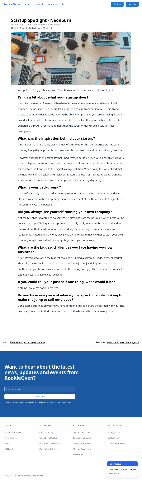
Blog (63, 4)
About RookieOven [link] (12, 432)
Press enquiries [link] (11, 438)
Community (39, 4)
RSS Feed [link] (8, 449)
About (27, 4)
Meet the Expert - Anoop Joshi (123, 342)
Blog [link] (6, 443)
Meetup (132, 4)
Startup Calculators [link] (82, 449)
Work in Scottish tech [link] (48, 449)
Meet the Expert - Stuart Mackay (27, 342)
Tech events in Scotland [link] (49, 443)
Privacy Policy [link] (114, 432)
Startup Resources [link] (81, 432)
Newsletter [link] (78, 454)
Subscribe (40, 396)
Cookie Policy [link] (114, 438)
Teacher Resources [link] (81, 443)
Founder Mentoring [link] (82, 438)
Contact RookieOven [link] (117, 443)
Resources (53, 4)
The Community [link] (46, 432)
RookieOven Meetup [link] (48, 438)
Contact (117, 4)
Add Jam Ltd (38, 476)
